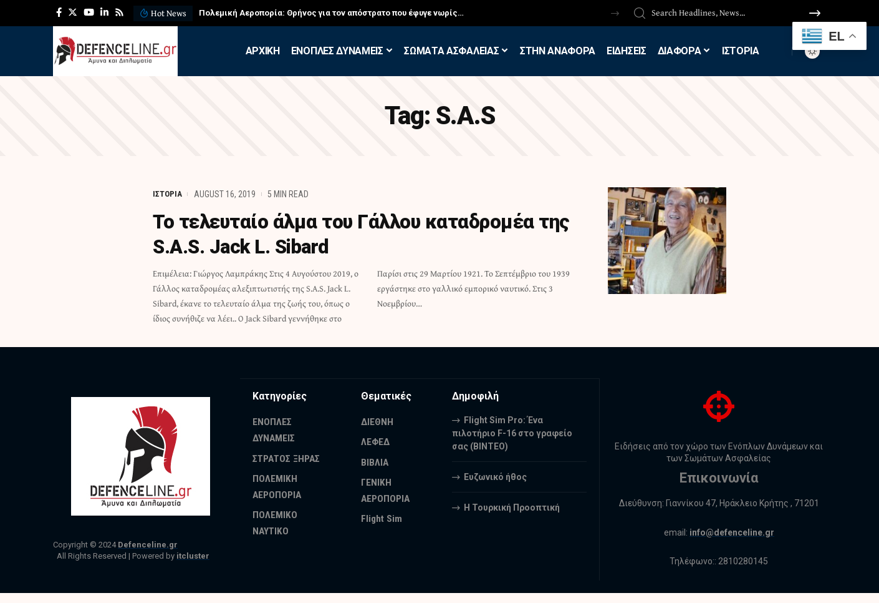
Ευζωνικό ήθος (495, 476)
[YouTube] (88, 12)
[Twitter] (72, 12)
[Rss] (119, 12)
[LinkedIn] (104, 12)
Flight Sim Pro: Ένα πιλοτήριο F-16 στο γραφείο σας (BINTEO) (512, 432)
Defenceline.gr (148, 544)
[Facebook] (59, 12)
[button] (615, 13)
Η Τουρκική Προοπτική (512, 507)
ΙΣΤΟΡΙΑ (168, 194)
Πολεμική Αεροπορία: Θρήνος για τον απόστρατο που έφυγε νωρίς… (331, 12)
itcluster (192, 556)
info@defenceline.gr (731, 532)
